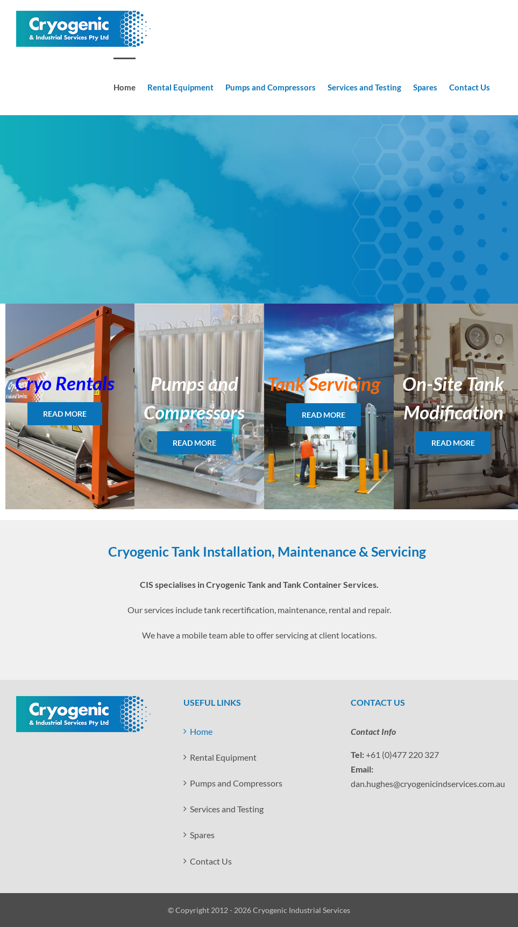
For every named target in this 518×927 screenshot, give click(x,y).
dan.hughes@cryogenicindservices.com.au (428, 783)
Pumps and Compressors (236, 783)
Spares (202, 835)
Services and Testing (227, 809)
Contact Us (211, 861)
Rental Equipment (223, 757)
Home (201, 731)
